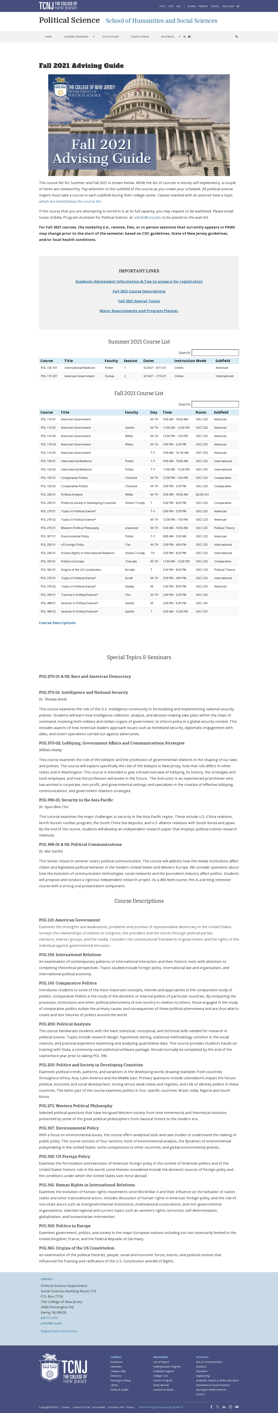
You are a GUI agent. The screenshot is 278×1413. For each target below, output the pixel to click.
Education (201, 1371)
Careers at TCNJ (81, 1407)
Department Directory (59, 1331)
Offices (215, 6)
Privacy (130, 1407)
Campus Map (118, 1371)
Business (201, 1366)
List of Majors (161, 1362)
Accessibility (98, 1407)
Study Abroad (161, 1385)
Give (178, 6)
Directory (115, 1375)
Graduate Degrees (163, 1371)
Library (114, 1385)
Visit (171, 6)
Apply (162, 6)
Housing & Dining (120, 1380)
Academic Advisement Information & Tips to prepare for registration (139, 281)
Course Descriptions (57, 622)
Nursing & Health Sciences (211, 1389)
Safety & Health (119, 1389)
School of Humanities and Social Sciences (161, 21)
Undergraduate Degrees (167, 1366)
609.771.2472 (49, 1318)
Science (200, 1394)
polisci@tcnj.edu (51, 1323)
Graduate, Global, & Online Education (217, 1380)
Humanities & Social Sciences (213, 1385)
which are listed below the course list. (70, 201)
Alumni (191, 6)
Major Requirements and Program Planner (139, 310)
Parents (203, 6)
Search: (185, 352)
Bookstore (116, 1362)
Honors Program (163, 1380)
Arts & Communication (209, 1362)
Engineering (202, 1375)
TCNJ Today (228, 6)
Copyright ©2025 (48, 1407)
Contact (65, 1407)
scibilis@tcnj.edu (147, 217)
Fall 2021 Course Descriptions (139, 291)
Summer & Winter (163, 1389)
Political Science (69, 20)
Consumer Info (115, 1407)
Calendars (116, 1366)
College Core (160, 1375)
